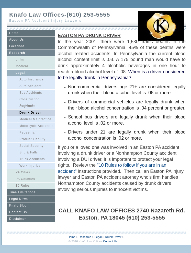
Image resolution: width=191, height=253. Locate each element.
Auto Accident (30, 86)
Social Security (31, 146)
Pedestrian (28, 132)
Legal (20, 73)
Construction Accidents (29, 100)
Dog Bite (26, 106)
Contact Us (18, 212)
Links (20, 59)
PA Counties (25, 179)
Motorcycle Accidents (36, 126)
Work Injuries (30, 165)
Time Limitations (22, 192)
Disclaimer (17, 219)
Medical (22, 66)
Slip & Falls (28, 152)
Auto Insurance (31, 79)
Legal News (18, 199)
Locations (17, 46)
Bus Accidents (30, 92)
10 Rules (23, 185)
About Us (16, 39)
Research (17, 53)
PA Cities (23, 172)
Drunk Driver (30, 112)
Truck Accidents (32, 159)
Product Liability (32, 139)
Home (13, 33)
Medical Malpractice (35, 119)
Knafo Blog (18, 205)
